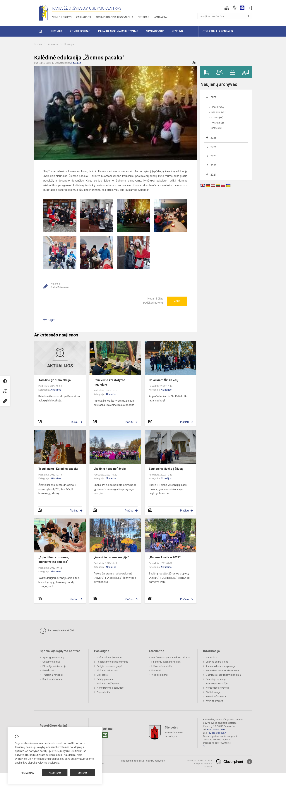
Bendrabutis (103, 692)
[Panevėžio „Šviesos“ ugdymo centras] (43, 12)
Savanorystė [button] (155, 31)
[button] (226, 8)
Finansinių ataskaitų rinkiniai (166, 661)
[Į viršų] (249, 761)
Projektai (156, 670)
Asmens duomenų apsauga (220, 666)
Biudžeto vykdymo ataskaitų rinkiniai (170, 657)
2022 (213, 165)
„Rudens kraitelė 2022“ (165, 557)
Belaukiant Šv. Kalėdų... (164, 380)
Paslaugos (83, 17)
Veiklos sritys (62, 17)
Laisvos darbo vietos (217, 661)
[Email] (105, 735)
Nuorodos (211, 657)
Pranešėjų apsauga (216, 679)
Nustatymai (27, 772)
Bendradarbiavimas (52, 679)
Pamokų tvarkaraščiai (57, 630)
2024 (213, 147)
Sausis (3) (216, 128)
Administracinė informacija (114, 17)
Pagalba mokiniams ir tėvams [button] (118, 31)
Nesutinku (55, 772)
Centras (143, 17)
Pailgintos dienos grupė (109, 666)
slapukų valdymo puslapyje (43, 762)
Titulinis (38, 44)
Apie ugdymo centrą (53, 657)
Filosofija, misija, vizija (54, 666)
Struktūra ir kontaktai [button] (218, 31)
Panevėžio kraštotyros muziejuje (109, 382)
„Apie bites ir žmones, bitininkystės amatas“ (53, 560)
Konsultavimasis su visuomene (222, 670)
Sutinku (82, 772)
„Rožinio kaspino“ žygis (110, 469)
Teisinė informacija (216, 696)
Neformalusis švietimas (109, 657)
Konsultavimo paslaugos (110, 687)
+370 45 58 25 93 (216, 729)
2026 (213, 97)
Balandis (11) (218, 112)
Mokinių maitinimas (107, 670)
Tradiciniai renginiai (52, 674)
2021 (213, 174)
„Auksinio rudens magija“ (111, 557)
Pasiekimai (48, 670)
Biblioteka (102, 674)
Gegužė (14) (217, 107)
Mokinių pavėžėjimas (108, 683)
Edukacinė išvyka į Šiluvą (166, 469)
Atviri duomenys (214, 700)
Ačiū (177, 301)
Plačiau (74, 421)
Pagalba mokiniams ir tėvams (112, 661)
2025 (213, 137)
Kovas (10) (217, 117)
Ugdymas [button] (56, 31)
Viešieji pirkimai (159, 674)
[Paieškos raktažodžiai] (225, 16)
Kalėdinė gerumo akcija (54, 380)
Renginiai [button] (178, 31)
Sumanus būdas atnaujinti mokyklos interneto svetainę (199, 763)
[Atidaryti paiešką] (248, 16)
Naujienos (53, 44)
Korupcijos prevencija (217, 687)
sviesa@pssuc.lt (217, 732)
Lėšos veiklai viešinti (162, 666)
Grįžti (52, 320)
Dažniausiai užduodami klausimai (223, 674)
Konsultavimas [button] (80, 31)
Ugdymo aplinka (51, 661)
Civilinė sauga (213, 692)
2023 (213, 156)
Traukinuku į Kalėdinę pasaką (58, 469)
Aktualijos (69, 44)
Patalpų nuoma (105, 679)
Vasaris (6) (217, 123)
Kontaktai (160, 17)
